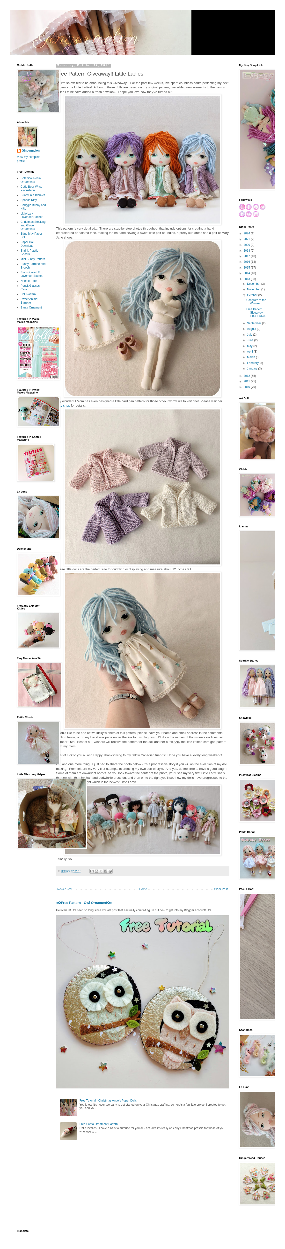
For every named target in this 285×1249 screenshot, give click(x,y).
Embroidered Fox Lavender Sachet (32, 274)
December (254, 283)
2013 (247, 279)
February (253, 363)
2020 (247, 245)
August (252, 329)
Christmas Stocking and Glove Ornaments (33, 225)
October (252, 295)
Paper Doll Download (27, 243)
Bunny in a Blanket (33, 195)
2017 (247, 256)
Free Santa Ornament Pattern (99, 1124)
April (250, 351)
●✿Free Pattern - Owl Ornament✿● (84, 903)
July (250, 334)
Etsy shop (63, 405)
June (250, 340)
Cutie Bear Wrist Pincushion (31, 188)
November (254, 289)
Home (143, 889)
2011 (247, 381)
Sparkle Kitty (29, 200)
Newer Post (64, 889)
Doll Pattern (28, 294)
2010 (247, 387)
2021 (247, 239)
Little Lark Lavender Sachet (32, 215)
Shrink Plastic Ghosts (29, 252)
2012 (247, 376)
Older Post (221, 889)
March (251, 357)
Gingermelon (31, 150)
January (252, 368)
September (254, 323)
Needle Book (29, 281)
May (250, 346)
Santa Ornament (31, 307)
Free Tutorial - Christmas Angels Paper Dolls (108, 1100)
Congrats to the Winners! (256, 301)
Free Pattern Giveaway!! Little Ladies (255, 313)
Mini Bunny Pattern (33, 259)
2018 (247, 250)
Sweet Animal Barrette (29, 300)
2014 (247, 273)
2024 (247, 233)
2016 (247, 261)
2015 (247, 267)
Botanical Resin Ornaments (31, 180)
